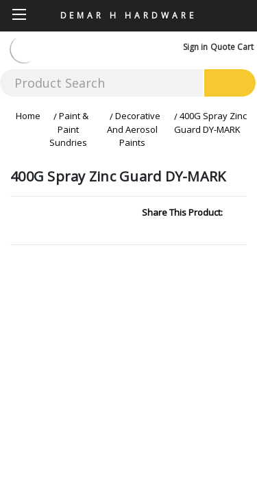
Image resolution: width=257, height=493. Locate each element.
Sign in (195, 47)
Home (28, 116)
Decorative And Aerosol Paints (133, 129)
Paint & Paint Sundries (68, 129)
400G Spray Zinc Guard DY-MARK (210, 123)
